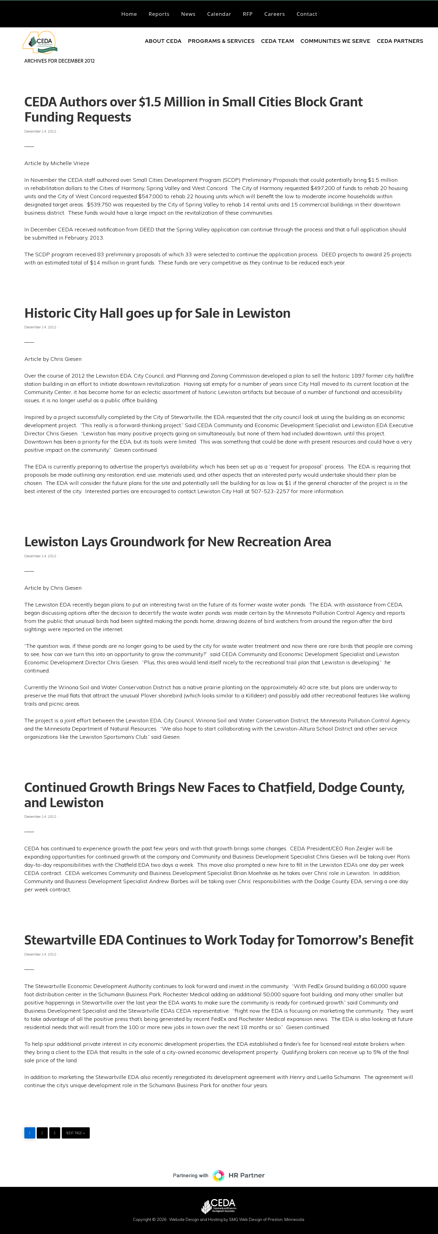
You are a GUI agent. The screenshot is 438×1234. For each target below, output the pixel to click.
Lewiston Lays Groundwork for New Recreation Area (177, 541)
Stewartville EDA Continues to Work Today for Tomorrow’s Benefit (219, 940)
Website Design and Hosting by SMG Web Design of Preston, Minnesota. (237, 1219)
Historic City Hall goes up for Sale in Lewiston (157, 313)
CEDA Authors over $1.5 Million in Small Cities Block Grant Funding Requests (193, 109)
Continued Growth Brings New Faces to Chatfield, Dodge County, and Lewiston (214, 795)
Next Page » (75, 1131)
